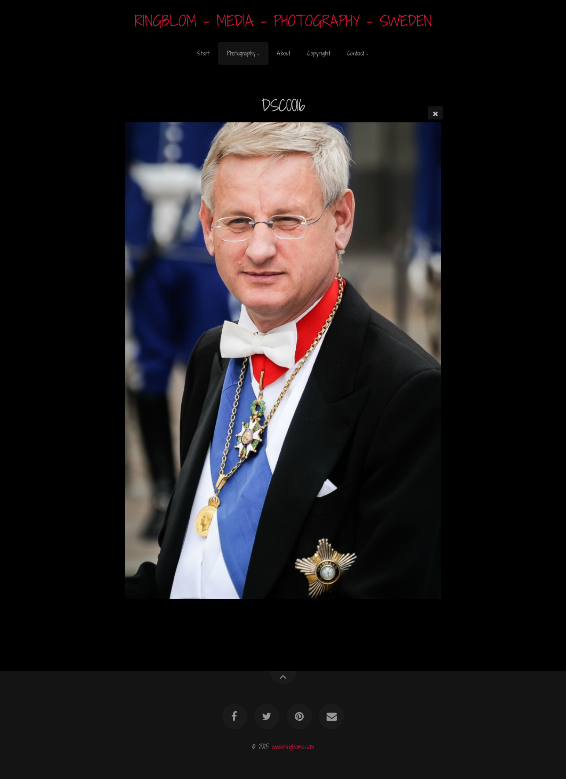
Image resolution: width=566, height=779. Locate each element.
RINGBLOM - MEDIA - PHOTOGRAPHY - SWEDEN (283, 21)
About (283, 53)
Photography (241, 53)
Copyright (318, 53)
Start (203, 53)
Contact (355, 53)
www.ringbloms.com (293, 746)
